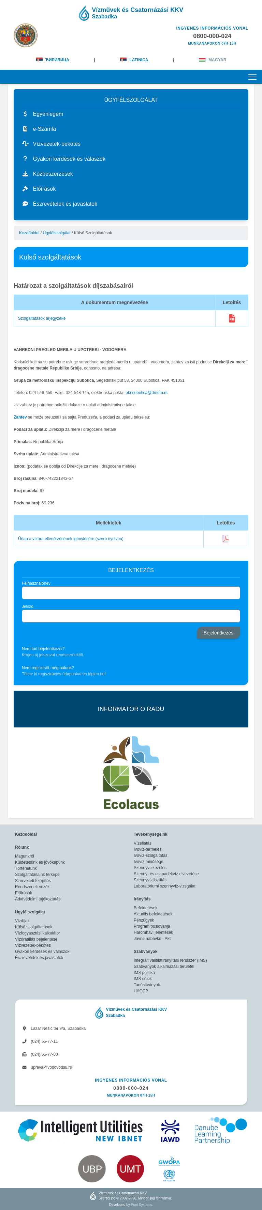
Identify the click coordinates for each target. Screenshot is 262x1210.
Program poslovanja (152, 926)
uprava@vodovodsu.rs (47, 1067)
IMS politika (144, 972)
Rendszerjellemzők (32, 886)
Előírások (23, 893)
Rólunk (22, 847)
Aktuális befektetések (153, 914)
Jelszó (27, 606)
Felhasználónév (36, 583)
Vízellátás (142, 843)
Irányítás (142, 899)
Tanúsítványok (147, 985)
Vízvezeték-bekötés (33, 945)
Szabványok (145, 951)
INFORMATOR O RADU (131, 709)
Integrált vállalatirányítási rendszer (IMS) (170, 960)
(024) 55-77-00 (40, 1054)
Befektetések (145, 908)
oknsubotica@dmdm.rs (147, 392)
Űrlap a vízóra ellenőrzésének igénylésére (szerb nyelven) (70, 538)
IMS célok (143, 978)
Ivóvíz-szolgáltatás (151, 855)
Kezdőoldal (29, 233)
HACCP (141, 991)
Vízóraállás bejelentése (36, 939)
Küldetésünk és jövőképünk (40, 862)
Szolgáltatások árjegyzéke (42, 318)
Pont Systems (141, 1205)
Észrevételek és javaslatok (39, 957)
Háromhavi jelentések (153, 932)
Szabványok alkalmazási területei (164, 966)
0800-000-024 (131, 1088)
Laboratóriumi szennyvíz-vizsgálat (164, 886)
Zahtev (20, 417)
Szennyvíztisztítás (150, 880)
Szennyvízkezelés (150, 867)
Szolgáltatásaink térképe (37, 874)
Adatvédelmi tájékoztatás (37, 899)
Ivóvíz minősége (148, 861)
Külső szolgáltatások (33, 927)
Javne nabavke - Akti (153, 938)
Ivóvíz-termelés (147, 849)
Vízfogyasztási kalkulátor (37, 933)
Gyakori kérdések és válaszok (42, 951)
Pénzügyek (144, 920)
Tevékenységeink (151, 834)
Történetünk (26, 868)
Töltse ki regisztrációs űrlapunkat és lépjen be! (64, 674)
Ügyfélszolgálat (56, 233)
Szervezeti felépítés (33, 880)
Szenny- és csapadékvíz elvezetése (166, 873)
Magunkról (24, 856)
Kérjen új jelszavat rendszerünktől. (53, 655)
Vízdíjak (22, 920)
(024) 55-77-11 (40, 1041)
